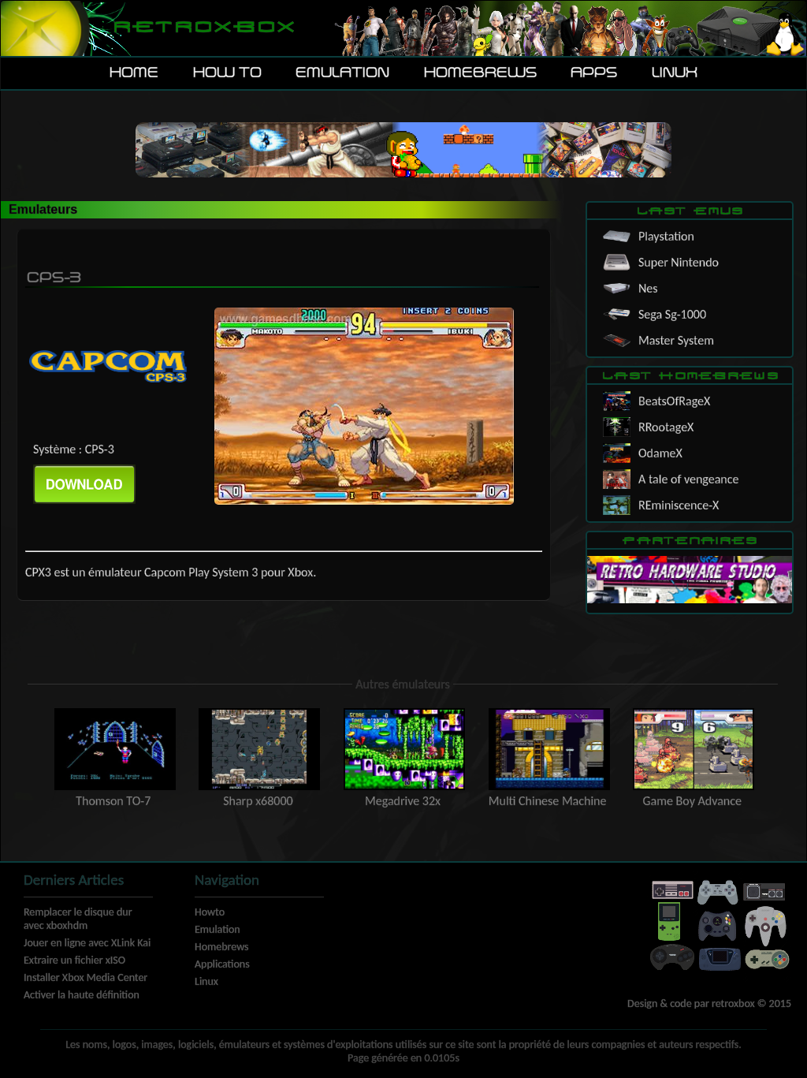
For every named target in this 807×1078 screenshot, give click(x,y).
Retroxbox (203, 28)
